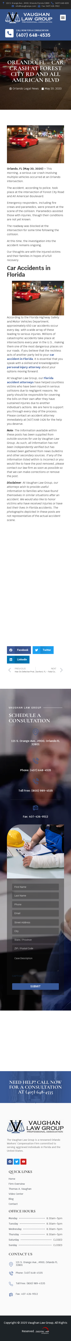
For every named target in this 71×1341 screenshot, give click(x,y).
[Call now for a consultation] (9, 33)
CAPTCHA (17, 976)
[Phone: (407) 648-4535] (35, 761)
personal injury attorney (24, 367)
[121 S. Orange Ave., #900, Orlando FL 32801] (35, 732)
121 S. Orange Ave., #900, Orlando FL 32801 (35, 742)
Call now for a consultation (32, 30)
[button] (63, 17)
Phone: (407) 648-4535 (35, 770)
